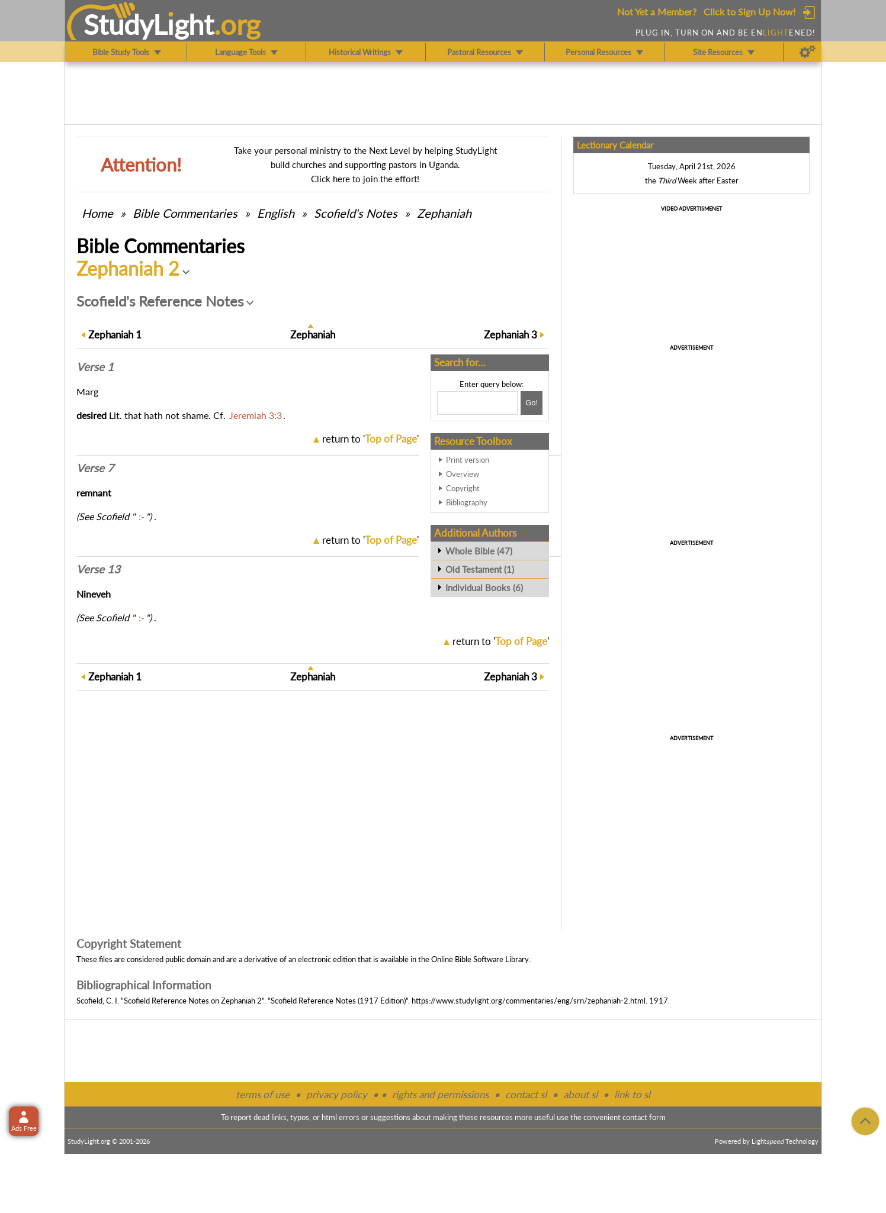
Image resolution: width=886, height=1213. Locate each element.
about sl (580, 1094)
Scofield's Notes (355, 213)
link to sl (632, 1094)
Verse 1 (95, 366)
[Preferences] (808, 52)
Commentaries (185, 213)
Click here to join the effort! (365, 178)
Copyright (463, 488)
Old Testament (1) (479, 569)
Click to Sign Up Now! (749, 11)
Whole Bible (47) (478, 551)
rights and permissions (440, 1094)
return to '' (370, 439)
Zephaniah (444, 213)
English (275, 213)
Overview (462, 474)
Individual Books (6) (484, 587)
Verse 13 (98, 569)
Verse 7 (95, 468)
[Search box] (477, 403)
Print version (467, 459)
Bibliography (466, 502)
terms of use (263, 1094)
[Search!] (531, 403)
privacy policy (336, 1094)
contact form (644, 1117)
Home (97, 213)
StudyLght (149, 24)
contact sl (526, 1094)
